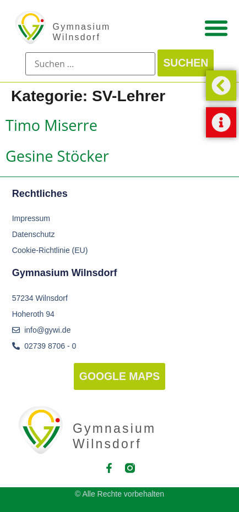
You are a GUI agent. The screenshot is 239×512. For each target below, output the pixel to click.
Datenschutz (33, 234)
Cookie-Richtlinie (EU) (50, 250)
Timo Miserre (51, 125)
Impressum (31, 218)
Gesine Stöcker (57, 156)
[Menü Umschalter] (216, 27)
